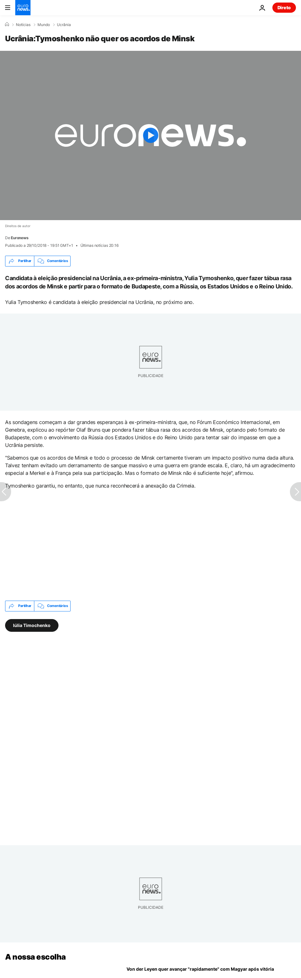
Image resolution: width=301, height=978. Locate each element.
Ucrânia (64, 25)
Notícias (23, 25)
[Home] (7, 24)
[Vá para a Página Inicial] (23, 7)
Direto (284, 7)
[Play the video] (150, 135)
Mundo (44, 25)
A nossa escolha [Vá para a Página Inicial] (35, 956)
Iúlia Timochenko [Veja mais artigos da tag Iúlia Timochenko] (32, 625)
